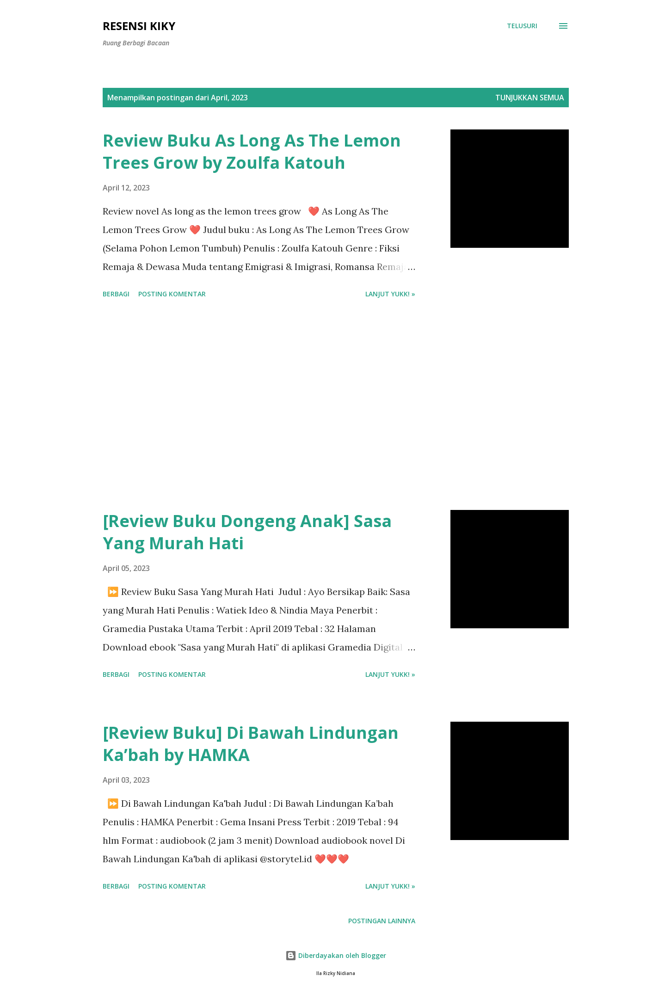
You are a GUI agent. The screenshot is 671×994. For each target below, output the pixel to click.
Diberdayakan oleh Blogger (335, 955)
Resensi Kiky (139, 25)
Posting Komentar (172, 293)
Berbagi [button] (116, 293)
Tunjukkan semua (529, 97)
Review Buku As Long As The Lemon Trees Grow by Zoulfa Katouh (252, 151)
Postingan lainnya (381, 920)
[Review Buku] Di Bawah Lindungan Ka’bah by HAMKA (251, 743)
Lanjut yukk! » (390, 293)
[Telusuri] (522, 25)
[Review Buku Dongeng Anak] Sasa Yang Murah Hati (247, 531)
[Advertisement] (259, 406)
